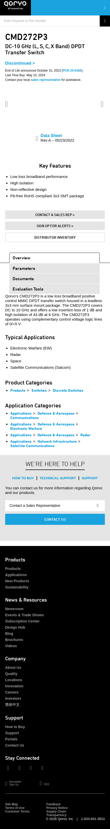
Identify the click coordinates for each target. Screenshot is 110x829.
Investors (13, 698)
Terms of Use (14, 808)
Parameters (24, 268)
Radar (85, 435)
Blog (9, 633)
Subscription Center (22, 621)
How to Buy (23, 478)
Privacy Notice (57, 808)
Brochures (14, 640)
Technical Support (58, 478)
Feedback (53, 804)
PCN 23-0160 (72, 70)
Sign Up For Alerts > (55, 226)
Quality (11, 674)
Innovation (14, 686)
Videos (11, 646)
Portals (11, 739)
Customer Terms (17, 811)
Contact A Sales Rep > (55, 214)
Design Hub (15, 627)
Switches (39, 390)
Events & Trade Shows (24, 615)
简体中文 (12, 705)
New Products (17, 581)
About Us (13, 667)
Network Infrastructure (57, 441)
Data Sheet (57, 137)
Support (90, 478)
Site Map (11, 804)
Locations (13, 680)
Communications (24, 417)
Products (18, 390)
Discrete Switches (68, 390)
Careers (12, 692)
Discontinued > (20, 63)
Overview (21, 257)
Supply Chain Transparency (56, 813)
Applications (21, 413)
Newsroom (14, 609)
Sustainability (17, 587)
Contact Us (55, 519)
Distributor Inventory (55, 237)
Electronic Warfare (26, 428)
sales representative (45, 80)
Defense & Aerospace (56, 413)
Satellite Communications (32, 445)
